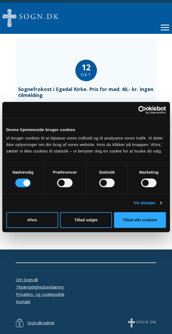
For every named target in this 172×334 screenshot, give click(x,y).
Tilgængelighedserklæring (40, 287)
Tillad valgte (85, 220)
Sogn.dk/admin (41, 322)
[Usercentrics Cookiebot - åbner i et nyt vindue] (142, 110)
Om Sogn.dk (27, 279)
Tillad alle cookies (140, 220)
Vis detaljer (145, 202)
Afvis (32, 220)
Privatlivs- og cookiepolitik (40, 294)
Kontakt (23, 301)
